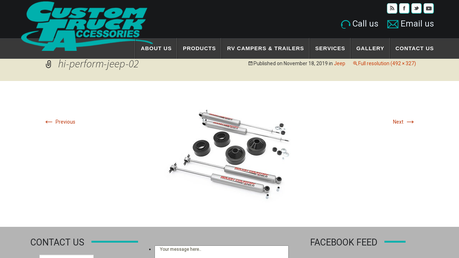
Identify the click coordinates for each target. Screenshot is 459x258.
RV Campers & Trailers (265, 48)
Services (330, 48)
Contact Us (415, 48)
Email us (410, 24)
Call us (359, 24)
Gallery (370, 48)
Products (199, 48)
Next (404, 122)
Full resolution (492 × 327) (387, 63)
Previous (59, 122)
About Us (156, 48)
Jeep (339, 63)
